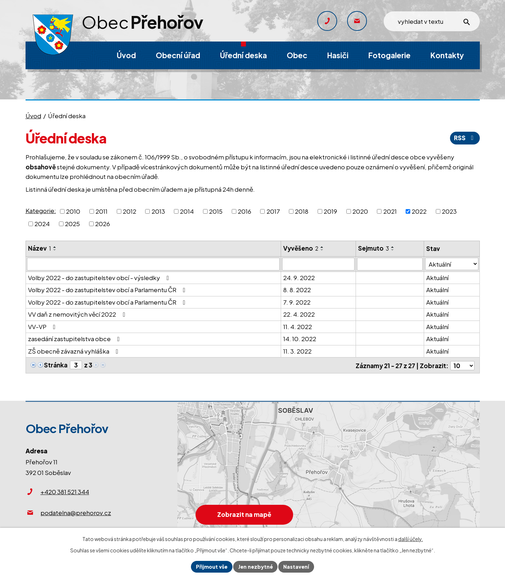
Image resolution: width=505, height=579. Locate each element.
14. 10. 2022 (299, 339)
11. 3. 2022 (297, 351)
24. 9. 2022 (299, 278)
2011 (101, 211)
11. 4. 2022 (297, 327)
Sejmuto (373, 248)
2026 (102, 224)
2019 (330, 211)
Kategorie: (41, 210)
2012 (129, 211)
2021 (390, 211)
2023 (449, 211)
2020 (360, 211)
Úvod (33, 116)
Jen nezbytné (255, 566)
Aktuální (438, 278)
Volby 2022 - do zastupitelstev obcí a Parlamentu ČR (108, 290)
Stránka (55, 365)
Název (39, 248)
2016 (244, 211)
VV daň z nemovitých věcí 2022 (78, 314)
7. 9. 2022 (297, 302)
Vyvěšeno (300, 248)
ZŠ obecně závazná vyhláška (74, 351)
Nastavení (296, 566)
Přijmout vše (211, 566)
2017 (273, 211)
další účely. (410, 539)
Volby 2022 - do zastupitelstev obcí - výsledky (100, 278)
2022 (419, 211)
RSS (465, 138)
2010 (73, 211)
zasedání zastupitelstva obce (75, 339)
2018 (301, 211)
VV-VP (43, 327)
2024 (42, 224)
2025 (72, 224)
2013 (158, 211)
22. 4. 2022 (299, 314)
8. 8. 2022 (297, 290)
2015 (216, 211)
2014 (187, 211)
